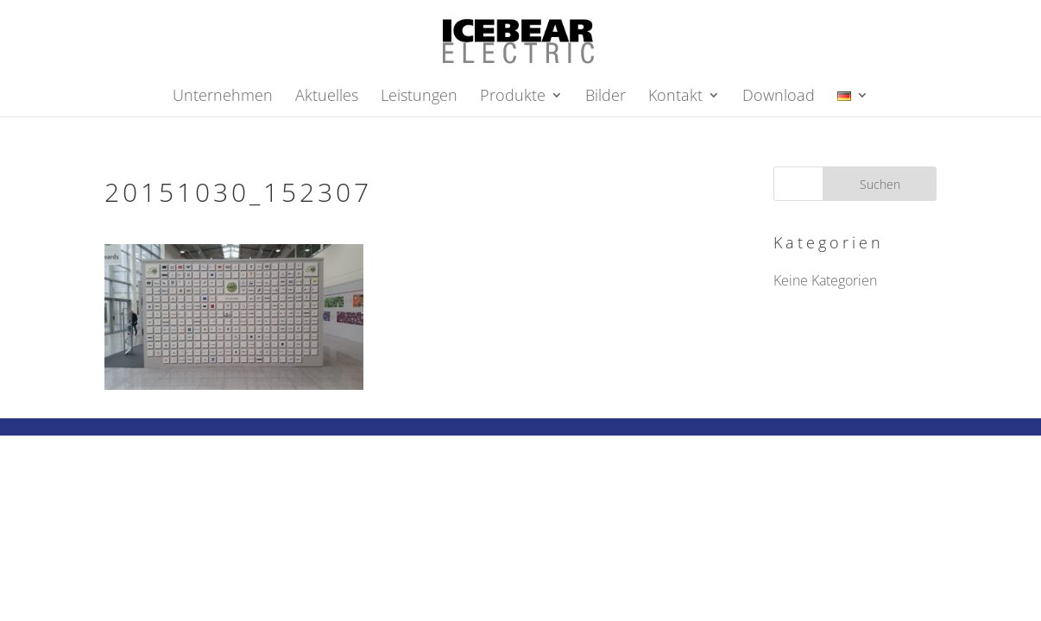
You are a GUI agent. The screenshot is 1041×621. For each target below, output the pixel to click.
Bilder (605, 97)
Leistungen (419, 97)
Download (778, 97)
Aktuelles (326, 97)
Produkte (513, 97)
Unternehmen (223, 97)
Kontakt (675, 97)
